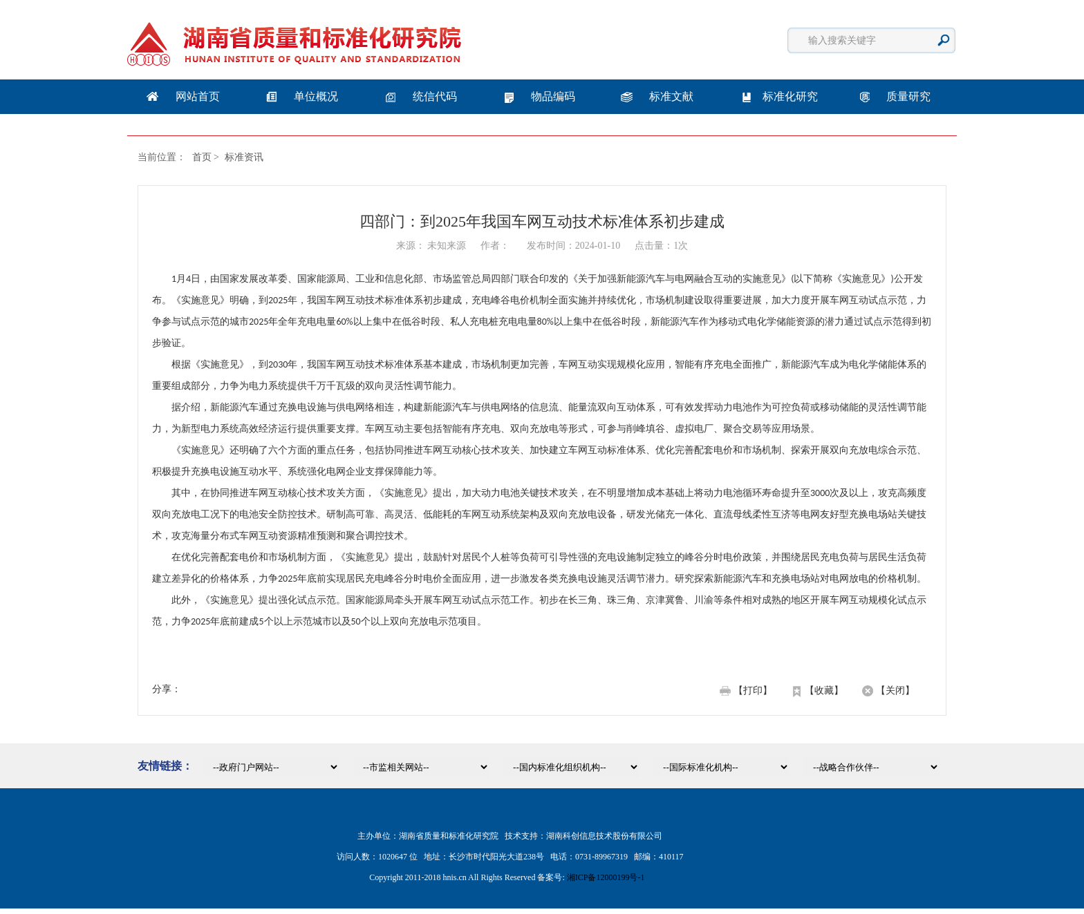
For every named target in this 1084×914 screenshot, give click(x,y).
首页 (202, 157)
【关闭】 (895, 690)
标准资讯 (244, 157)
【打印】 (752, 690)
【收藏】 (824, 690)
